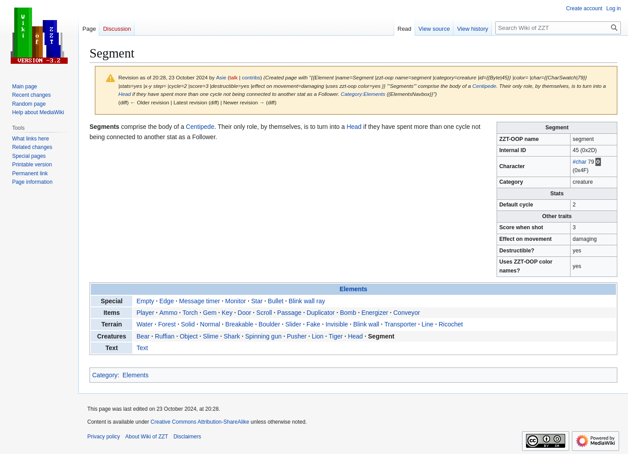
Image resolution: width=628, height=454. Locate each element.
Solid (188, 324)
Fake (313, 324)
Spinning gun (263, 336)
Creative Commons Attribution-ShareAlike (200, 422)
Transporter (400, 324)
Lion (317, 336)
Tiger (336, 336)
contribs (251, 77)
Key (227, 312)
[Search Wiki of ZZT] (558, 27)
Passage (289, 312)
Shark (232, 336)
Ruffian (165, 336)
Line (427, 324)
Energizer (374, 312)
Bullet (275, 301)
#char (580, 162)
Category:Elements (363, 94)
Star (257, 301)
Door (244, 312)
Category (105, 375)
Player (145, 312)
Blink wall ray (307, 301)
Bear (143, 336)
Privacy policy (103, 436)
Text (142, 347)
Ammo (168, 312)
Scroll (264, 312)
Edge (166, 301)
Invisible (337, 324)
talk (233, 77)
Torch (190, 312)
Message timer (199, 301)
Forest (167, 324)
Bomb (348, 312)
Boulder (269, 324)
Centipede (485, 86)
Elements (353, 289)
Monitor (235, 301)
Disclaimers (187, 436)
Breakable (239, 324)
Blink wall (366, 324)
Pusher (296, 336)
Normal (210, 324)
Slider (293, 324)
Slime (211, 336)
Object (188, 336)
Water (144, 324)
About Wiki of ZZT (146, 436)
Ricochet (451, 324)
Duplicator (320, 312)
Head (124, 94)
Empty (145, 301)
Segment (381, 336)
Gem (209, 312)
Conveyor (406, 312)
